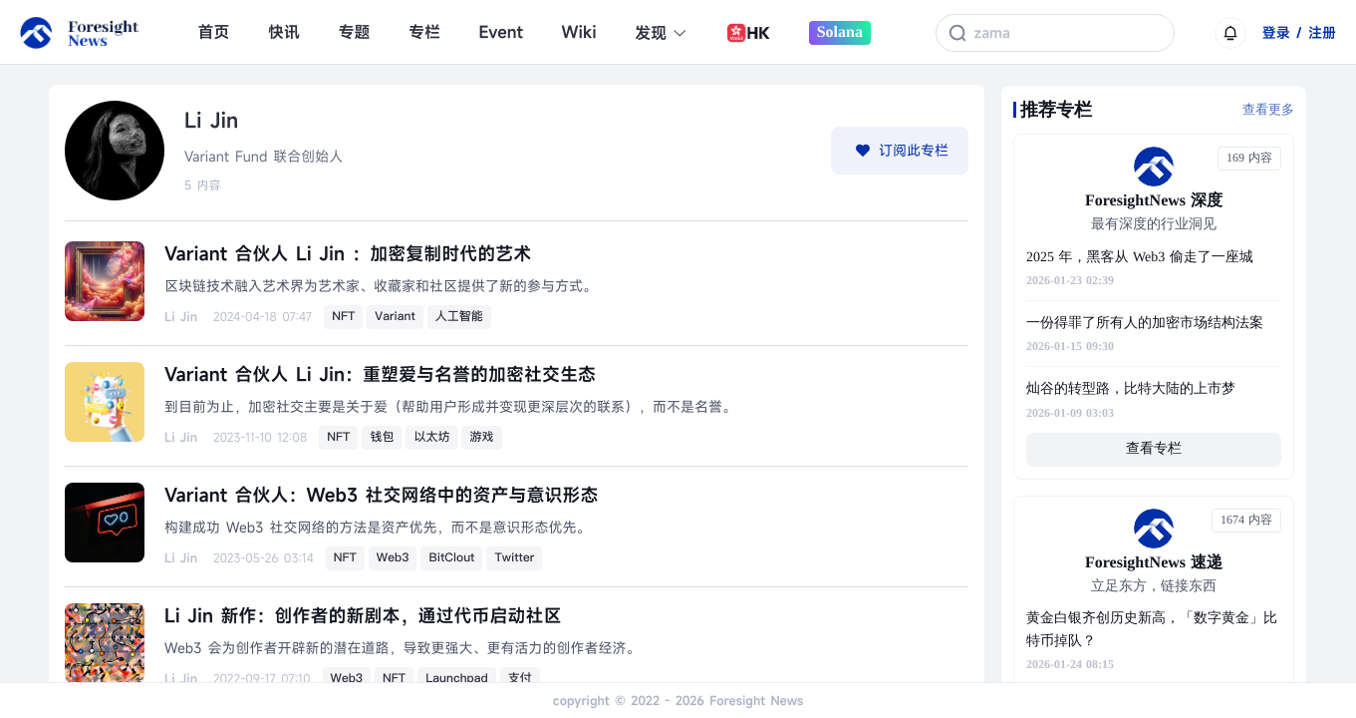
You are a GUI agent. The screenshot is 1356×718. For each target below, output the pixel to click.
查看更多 (1268, 109)
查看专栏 (1154, 449)
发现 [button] (661, 33)
